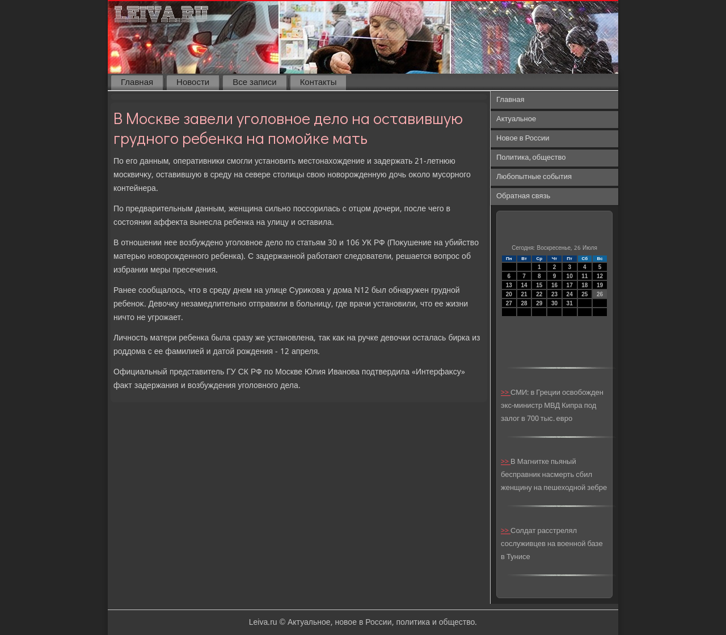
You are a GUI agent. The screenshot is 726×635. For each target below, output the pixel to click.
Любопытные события (534, 177)
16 (554, 285)
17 (570, 285)
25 (584, 294)
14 (524, 285)
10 (570, 276)
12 (600, 276)
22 (539, 294)
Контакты (318, 82)
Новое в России (523, 138)
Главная (137, 82)
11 (584, 276)
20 (509, 294)
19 (600, 285)
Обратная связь (523, 196)
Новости (192, 82)
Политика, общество (530, 157)
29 (539, 303)
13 (509, 285)
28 (524, 303)
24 (570, 294)
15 (539, 285)
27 (509, 303)
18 (584, 285)
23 (554, 294)
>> (505, 392)
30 (554, 303)
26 (600, 294)
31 (570, 303)
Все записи (254, 82)
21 (524, 294)
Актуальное (516, 119)
